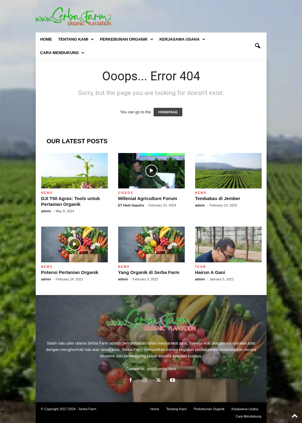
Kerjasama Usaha (182, 39)
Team (200, 266)
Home (46, 39)
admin (46, 211)
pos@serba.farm (161, 368)
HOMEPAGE (167, 112)
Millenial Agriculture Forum (147, 198)
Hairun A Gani (210, 272)
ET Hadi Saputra (131, 205)
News (47, 193)
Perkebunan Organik (126, 39)
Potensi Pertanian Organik (70, 272)
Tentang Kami (76, 39)
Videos (125, 193)
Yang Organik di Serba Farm (149, 272)
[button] (257, 46)
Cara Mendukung (62, 53)
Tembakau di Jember (217, 198)
